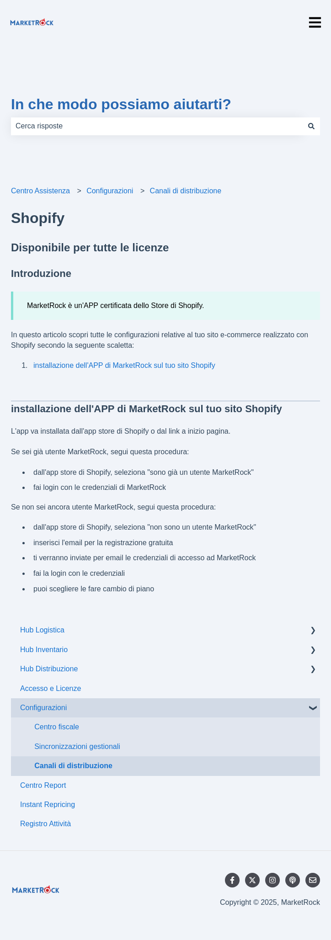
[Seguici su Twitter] (252, 880)
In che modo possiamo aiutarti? (121, 104)
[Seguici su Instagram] (272, 880)
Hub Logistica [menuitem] (42, 630)
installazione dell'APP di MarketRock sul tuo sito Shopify (124, 365)
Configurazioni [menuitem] (43, 708)
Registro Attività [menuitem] (45, 824)
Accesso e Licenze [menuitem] (50, 688)
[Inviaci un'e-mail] (312, 880)
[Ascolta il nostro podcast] (292, 880)
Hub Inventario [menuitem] (44, 649)
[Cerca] (311, 126)
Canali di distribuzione (186, 191)
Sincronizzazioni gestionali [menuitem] (77, 746)
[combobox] (157, 126)
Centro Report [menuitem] (43, 785)
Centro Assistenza (40, 191)
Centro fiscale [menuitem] (56, 727)
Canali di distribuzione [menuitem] (73, 766)
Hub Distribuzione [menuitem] (49, 669)
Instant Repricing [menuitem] (47, 804)
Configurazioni (109, 191)
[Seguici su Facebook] (232, 880)
